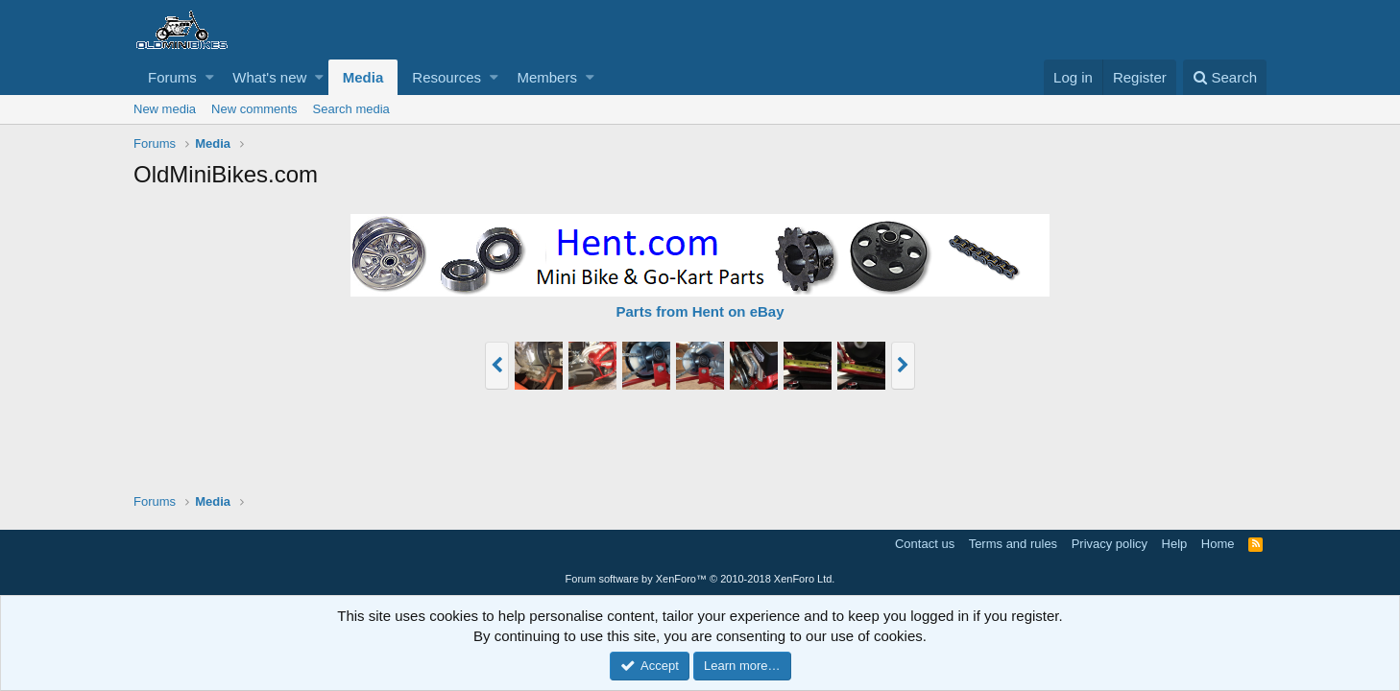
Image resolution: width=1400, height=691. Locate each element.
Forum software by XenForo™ (700, 578)
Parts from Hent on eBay (700, 311)
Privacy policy (1109, 543)
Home (1218, 543)
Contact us (924, 543)
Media (363, 77)
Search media (351, 109)
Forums (172, 77)
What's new (269, 77)
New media (164, 109)
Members (547, 77)
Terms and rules (1013, 543)
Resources (446, 77)
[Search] (1225, 77)
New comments (254, 109)
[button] (210, 77)
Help (1175, 543)
